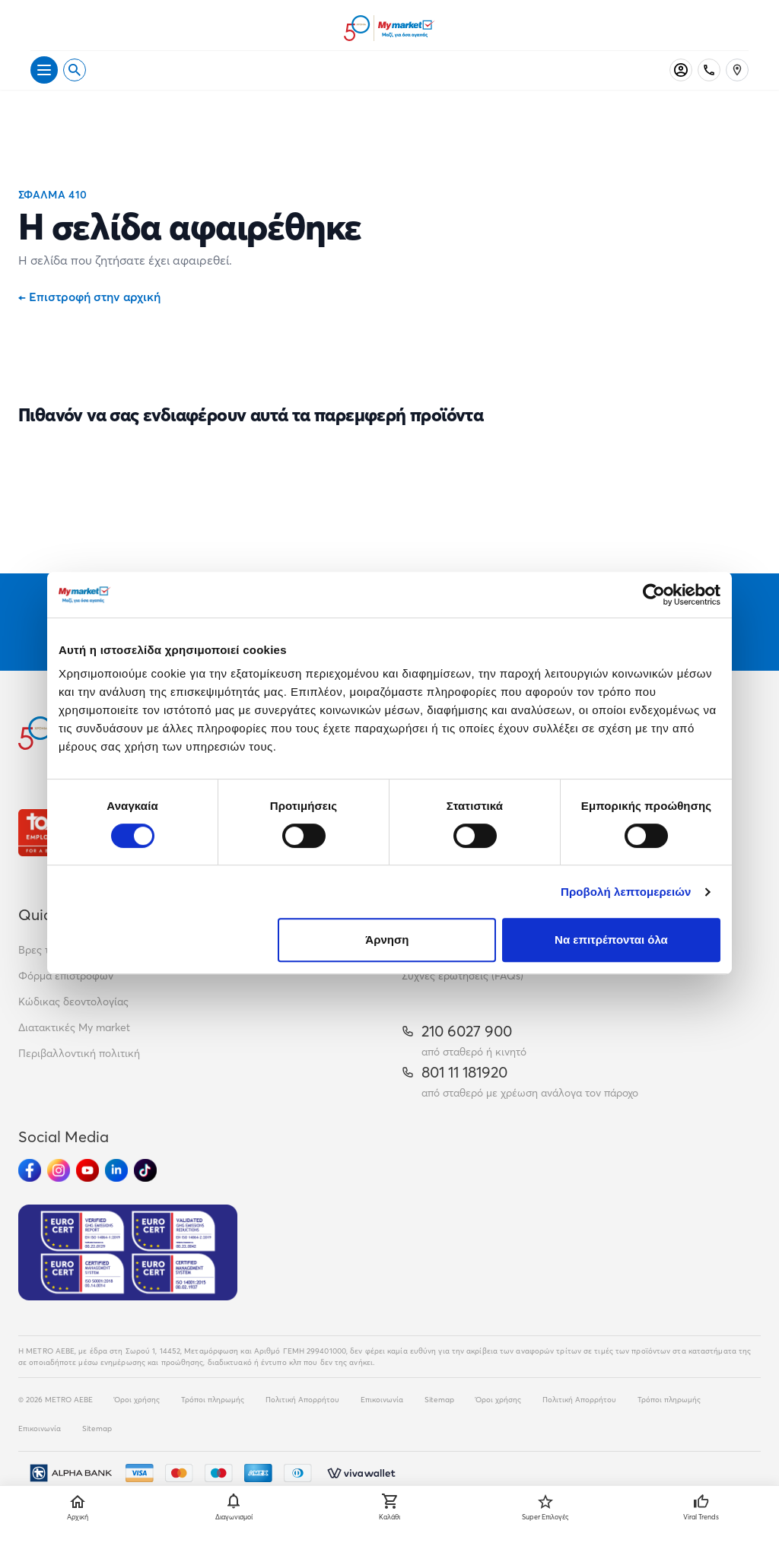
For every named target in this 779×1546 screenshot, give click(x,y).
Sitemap (439, 1400)
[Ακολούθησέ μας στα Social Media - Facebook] (29, 1170)
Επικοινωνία (382, 1400)
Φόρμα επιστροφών (65, 976)
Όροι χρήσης (137, 1400)
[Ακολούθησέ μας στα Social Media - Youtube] (87, 1170)
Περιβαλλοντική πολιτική (79, 1053)
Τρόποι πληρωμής (212, 1400)
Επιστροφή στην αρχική (89, 296)
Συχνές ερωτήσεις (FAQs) (462, 976)
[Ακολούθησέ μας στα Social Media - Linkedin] (116, 1170)
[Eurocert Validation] (127, 1252)
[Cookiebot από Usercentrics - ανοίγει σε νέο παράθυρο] (653, 594)
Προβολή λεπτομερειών (626, 891)
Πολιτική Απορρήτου (302, 1400)
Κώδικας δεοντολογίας (73, 1001)
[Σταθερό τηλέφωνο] (709, 70)
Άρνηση (387, 939)
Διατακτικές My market (74, 1027)
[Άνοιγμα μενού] (44, 70)
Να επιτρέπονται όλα (611, 939)
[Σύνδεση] (680, 70)
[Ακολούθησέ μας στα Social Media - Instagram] (58, 1170)
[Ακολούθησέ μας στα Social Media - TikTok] (145, 1170)
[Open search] (74, 70)
